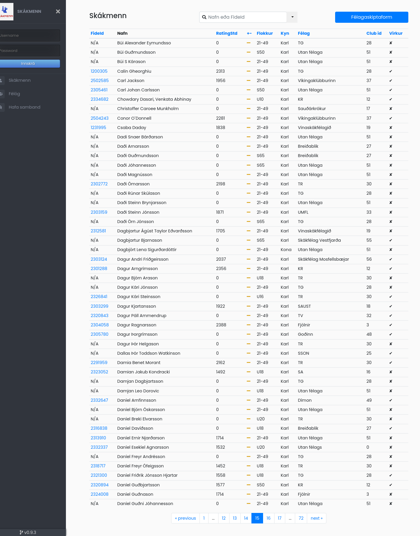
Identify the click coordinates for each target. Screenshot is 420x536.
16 (274, 518)
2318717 (108, 466)
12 (229, 518)
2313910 (108, 438)
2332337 (109, 447)
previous (190, 518)
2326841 (109, 297)
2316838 (109, 428)
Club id (375, 33)
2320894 (109, 485)
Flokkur (270, 33)
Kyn (289, 33)
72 (306, 518)
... (218, 518)
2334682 (109, 99)
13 (240, 518)
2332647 (109, 400)
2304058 (110, 325)
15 (262, 518)
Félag (307, 33)
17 (284, 518)
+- (254, 33)
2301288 (109, 269)
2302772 (109, 184)
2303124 (109, 259)
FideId (107, 33)
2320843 (109, 316)
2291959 (109, 363)
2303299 (109, 306)
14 (251, 518)
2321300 (109, 475)
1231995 (108, 127)
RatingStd (232, 33)
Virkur (396, 33)
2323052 (109, 372)
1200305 (109, 71)
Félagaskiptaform (373, 17)
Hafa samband (28, 107)
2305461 (109, 90)
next (322, 518)
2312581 (108, 231)
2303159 (109, 212)
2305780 (109, 334)
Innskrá (38, 63)
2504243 (109, 118)
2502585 (110, 80)
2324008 (109, 494)
